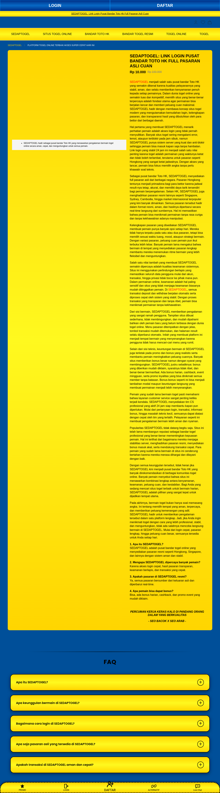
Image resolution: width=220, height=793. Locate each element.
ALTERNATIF (154, 787)
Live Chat (197, 787)
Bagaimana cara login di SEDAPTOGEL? (47, 726)
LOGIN (55, 5)
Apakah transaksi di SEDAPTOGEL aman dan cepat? (57, 769)
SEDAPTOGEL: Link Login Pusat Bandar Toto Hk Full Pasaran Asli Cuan (110, 13)
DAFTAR (165, 5)
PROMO (22, 787)
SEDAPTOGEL (15, 45)
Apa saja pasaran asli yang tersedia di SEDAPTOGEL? (58, 747)
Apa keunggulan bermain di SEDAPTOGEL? (50, 704)
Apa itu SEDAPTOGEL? (33, 683)
